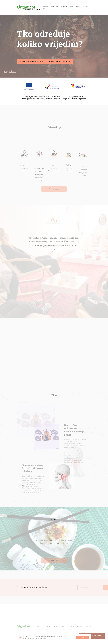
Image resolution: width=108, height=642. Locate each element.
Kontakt (85, 6)
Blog (71, 6)
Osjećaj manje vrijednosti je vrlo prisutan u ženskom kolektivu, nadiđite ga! (46, 61)
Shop (78, 6)
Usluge (45, 6)
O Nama (64, 6)
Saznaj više (43, 639)
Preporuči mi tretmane (91, 636)
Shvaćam (82, 637)
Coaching (54, 6)
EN (44, 9)
